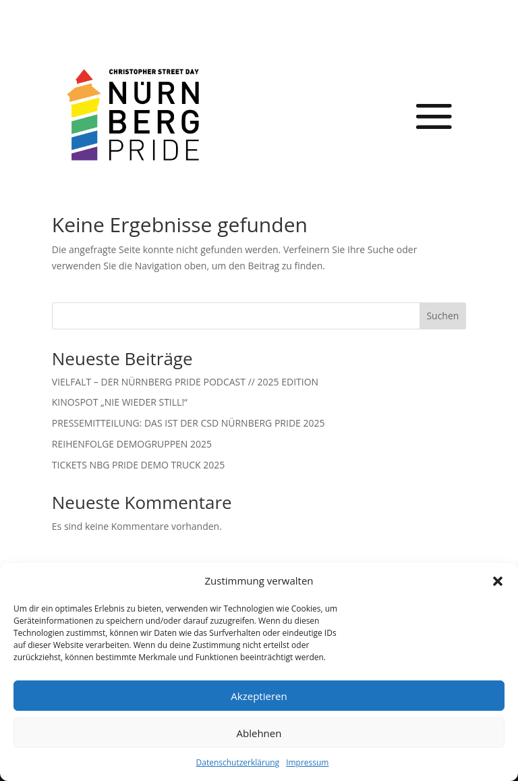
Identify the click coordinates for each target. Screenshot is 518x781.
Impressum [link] (307, 762)
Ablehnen (259, 733)
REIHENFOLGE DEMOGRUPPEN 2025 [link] (132, 443)
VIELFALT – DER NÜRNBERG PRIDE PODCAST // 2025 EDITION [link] (185, 381)
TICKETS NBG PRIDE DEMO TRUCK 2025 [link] (138, 464)
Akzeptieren (259, 696)
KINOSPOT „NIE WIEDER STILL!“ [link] (120, 402)
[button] (498, 581)
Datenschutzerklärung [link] (238, 762)
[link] (133, 115)
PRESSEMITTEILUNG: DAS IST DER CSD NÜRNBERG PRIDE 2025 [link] (188, 422)
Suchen (442, 315)
